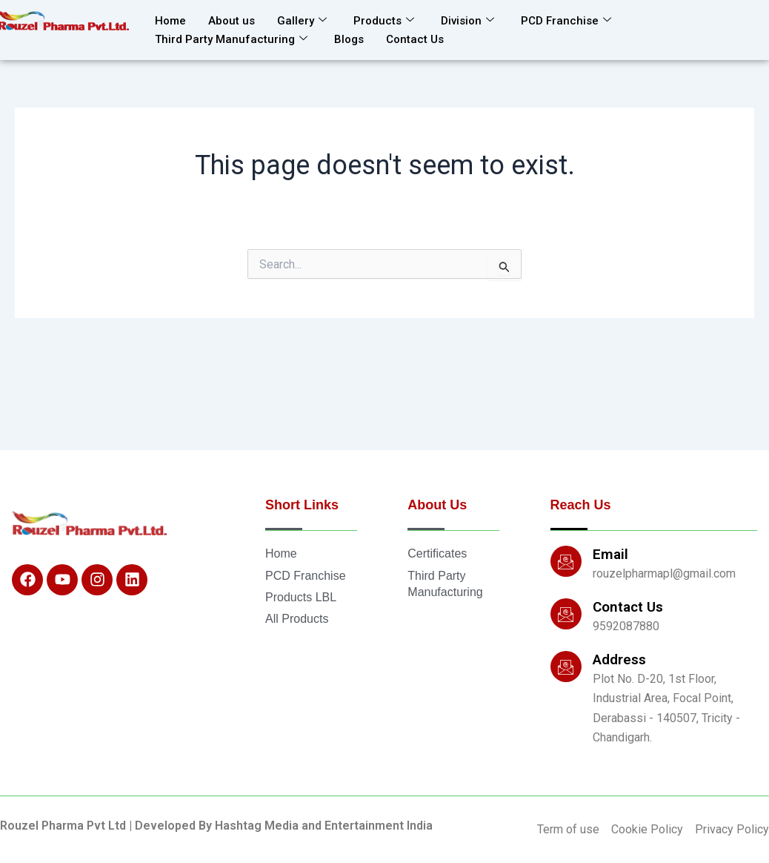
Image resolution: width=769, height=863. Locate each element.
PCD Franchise (566, 20)
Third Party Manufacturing (231, 39)
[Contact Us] (566, 613)
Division (467, 20)
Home (170, 20)
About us (231, 20)
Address (619, 659)
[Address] (566, 666)
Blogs (349, 39)
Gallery (302, 20)
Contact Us (415, 39)
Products (383, 20)
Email (610, 554)
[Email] (566, 561)
